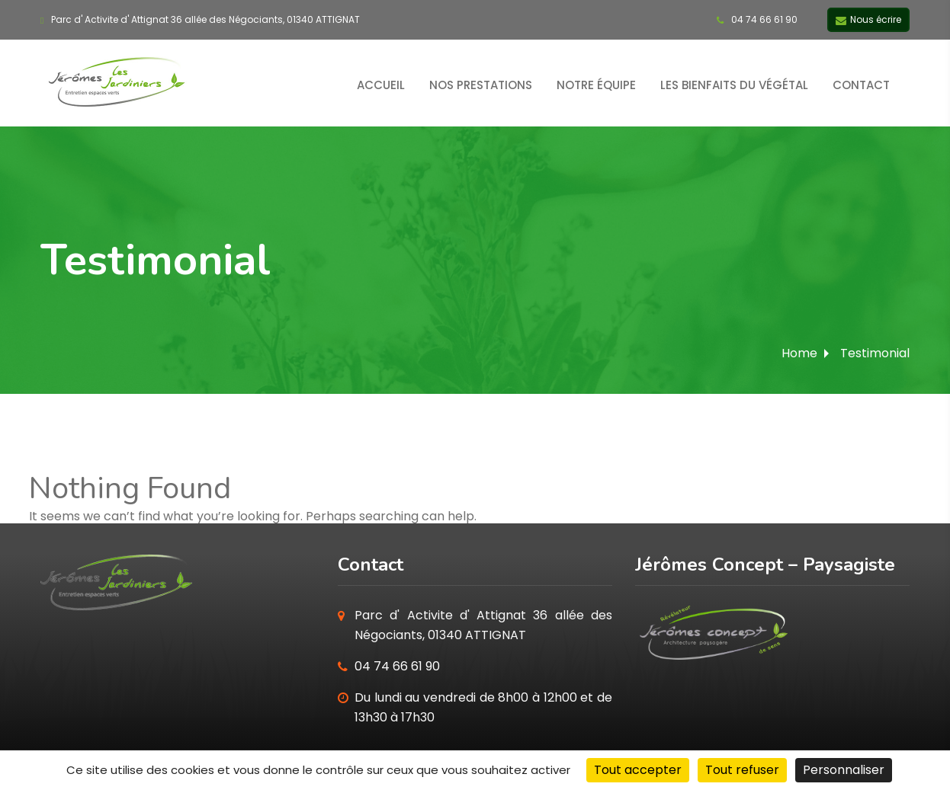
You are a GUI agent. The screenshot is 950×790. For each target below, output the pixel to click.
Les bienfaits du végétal (734, 85)
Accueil (381, 85)
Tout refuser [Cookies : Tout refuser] (742, 770)
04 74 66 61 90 (757, 19)
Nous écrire (868, 20)
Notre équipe (596, 85)
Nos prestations (480, 85)
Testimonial (875, 353)
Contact (861, 85)
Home (799, 353)
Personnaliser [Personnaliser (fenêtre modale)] (843, 770)
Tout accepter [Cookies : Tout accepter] (638, 770)
